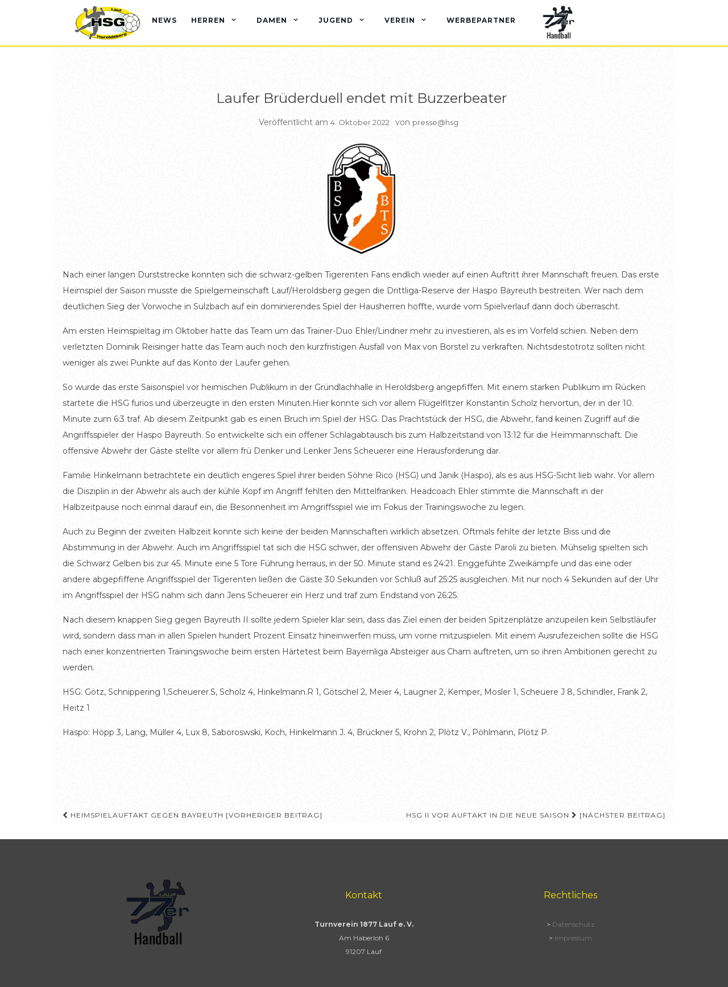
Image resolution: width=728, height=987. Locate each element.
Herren (208, 20)
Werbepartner (481, 20)
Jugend (335, 20)
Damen (272, 20)
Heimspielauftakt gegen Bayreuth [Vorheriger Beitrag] (192, 815)
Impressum (573, 938)
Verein (399, 20)
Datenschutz (573, 924)
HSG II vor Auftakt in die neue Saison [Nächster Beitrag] (535, 815)
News (164, 20)
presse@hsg (435, 122)
